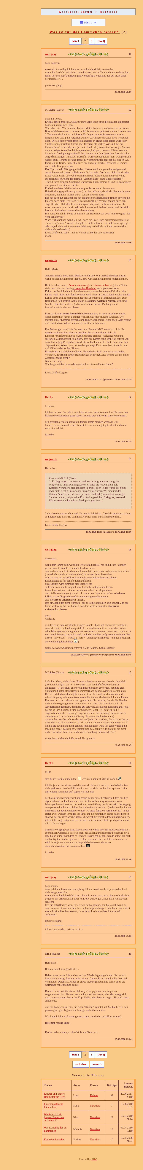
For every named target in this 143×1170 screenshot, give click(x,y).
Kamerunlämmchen (54, 1139)
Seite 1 (75, 41)
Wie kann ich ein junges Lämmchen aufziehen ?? (54, 1117)
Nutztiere (109, 11)
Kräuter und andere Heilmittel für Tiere (54, 1095)
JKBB (94, 1159)
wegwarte (51, 260)
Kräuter (94, 1095)
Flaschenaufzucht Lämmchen (53, 1105)
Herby (49, 397)
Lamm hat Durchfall (85, 288)
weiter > (97, 1064)
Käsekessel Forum (76, 11)
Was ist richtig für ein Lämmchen (55, 1129)
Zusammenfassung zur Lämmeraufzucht (90, 285)
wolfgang (51, 53)
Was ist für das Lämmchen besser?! (84, 32)
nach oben (81, 1064)
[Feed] (101, 41)
